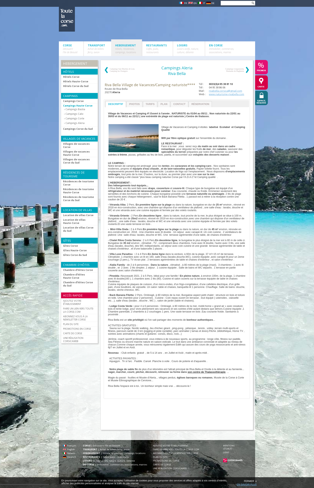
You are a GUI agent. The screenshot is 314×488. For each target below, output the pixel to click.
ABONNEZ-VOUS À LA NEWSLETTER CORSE (75, 318)
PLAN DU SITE (70, 324)
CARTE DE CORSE (72, 333)
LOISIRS (188, 48)
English (69, 449)
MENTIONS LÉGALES (229, 447)
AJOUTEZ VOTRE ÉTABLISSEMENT (72, 302)
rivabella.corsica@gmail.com (225, 91)
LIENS (226, 452)
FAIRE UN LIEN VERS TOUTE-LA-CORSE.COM (78, 310)
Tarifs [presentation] (150, 104)
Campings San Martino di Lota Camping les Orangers (122, 70)
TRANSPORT (96, 48)
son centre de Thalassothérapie (206, 372)
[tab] (116, 104)
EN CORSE (221, 48)
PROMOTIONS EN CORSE (77, 328)
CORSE (70, 48)
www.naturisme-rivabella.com (226, 94)
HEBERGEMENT (125, 48)
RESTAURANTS (156, 48)
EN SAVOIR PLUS (247, 484)
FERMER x (250, 481)
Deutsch (69, 456)
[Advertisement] (177, 416)
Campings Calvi (74, 114)
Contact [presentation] (179, 104)
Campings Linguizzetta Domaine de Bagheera (234, 70)
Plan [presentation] (164, 104)
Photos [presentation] (134, 104)
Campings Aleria (75, 123)
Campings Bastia (75, 109)
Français (69, 445)
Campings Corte (74, 118)
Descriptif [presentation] (115, 104)
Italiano (69, 453)
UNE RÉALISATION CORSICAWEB (73, 339)
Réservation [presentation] (200, 104)
